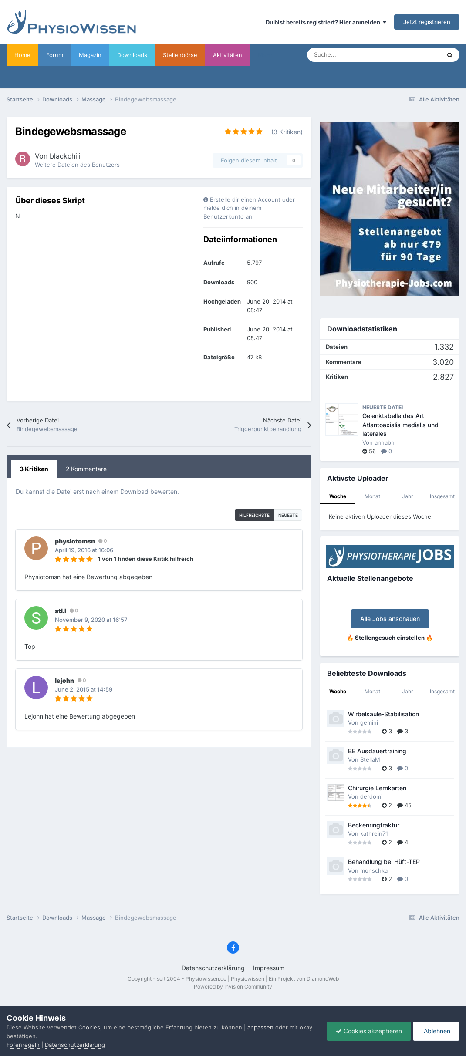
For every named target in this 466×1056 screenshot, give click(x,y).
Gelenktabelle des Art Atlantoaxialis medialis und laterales (400, 424)
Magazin (90, 54)
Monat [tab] (372, 496)
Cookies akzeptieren (369, 1031)
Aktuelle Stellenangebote (370, 578)
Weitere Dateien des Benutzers (77, 164)
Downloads (132, 54)
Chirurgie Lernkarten (377, 788)
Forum (54, 54)
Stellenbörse (180, 54)
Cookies (89, 1027)
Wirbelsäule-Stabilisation (383, 714)
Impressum (268, 968)
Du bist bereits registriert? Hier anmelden (326, 22)
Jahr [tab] (407, 496)
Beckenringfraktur (373, 825)
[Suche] (355, 55)
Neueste (288, 515)
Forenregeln (23, 1044)
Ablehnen (436, 1031)
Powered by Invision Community (233, 986)
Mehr (265, 54)
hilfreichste (254, 515)
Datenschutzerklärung (213, 968)
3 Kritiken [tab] (34, 468)
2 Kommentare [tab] (86, 468)
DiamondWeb (323, 978)
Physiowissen (247, 978)
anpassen (260, 1027)
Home (22, 54)
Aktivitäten (227, 54)
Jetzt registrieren (426, 21)
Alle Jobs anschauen (390, 618)
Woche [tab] (337, 496)
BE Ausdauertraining (377, 751)
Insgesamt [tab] (442, 496)
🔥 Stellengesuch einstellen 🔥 (390, 637)
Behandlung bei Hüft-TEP (384, 861)
